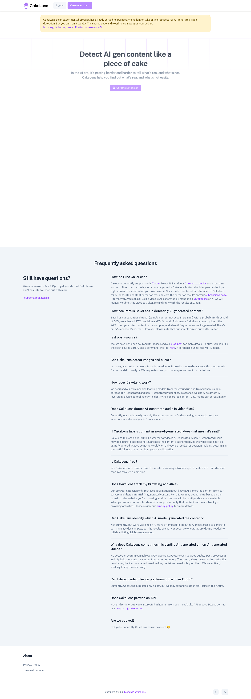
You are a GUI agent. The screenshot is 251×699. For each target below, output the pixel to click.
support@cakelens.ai (36, 297)
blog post (176, 344)
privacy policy (164, 506)
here (172, 347)
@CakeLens (201, 298)
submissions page (216, 295)
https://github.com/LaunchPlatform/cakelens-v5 (72, 27)
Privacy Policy (31, 665)
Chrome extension (195, 283)
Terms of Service (33, 670)
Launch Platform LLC (135, 692)
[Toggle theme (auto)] (216, 692)
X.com (156, 283)
